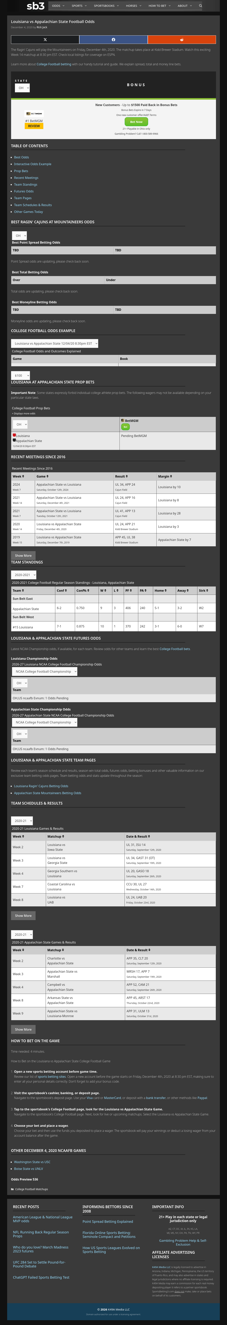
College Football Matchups (31, 1189)
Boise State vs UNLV (28, 1169)
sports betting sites (52, 1076)
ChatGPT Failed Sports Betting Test (41, 1277)
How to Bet (161, 5)
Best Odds (21, 157)
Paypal (202, 1098)
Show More (23, 555)
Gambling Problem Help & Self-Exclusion (183, 1242)
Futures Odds (24, 191)
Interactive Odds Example (32, 164)
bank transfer (156, 1098)
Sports (81, 5)
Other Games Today (28, 212)
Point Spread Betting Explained (108, 1221)
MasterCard (112, 1098)
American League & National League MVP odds (43, 1219)
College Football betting (54, 64)
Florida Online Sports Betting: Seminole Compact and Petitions (109, 1234)
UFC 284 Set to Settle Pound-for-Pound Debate (39, 1264)
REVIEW (34, 126)
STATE (21, 80)
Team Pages (23, 198)
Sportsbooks (108, 5)
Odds (60, 5)
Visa (90, 1098)
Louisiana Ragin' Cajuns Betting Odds (41, 786)
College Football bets (175, 649)
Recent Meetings (26, 178)
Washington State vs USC (32, 1162)
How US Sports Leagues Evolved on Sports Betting (111, 1249)
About (186, 5)
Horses (135, 5)
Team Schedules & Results (33, 205)
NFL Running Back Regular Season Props (41, 1234)
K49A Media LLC (161, 1267)
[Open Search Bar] (198, 5)
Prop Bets (21, 171)
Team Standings (25, 184)
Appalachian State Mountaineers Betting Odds (47, 793)
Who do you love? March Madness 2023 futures (40, 1249)
